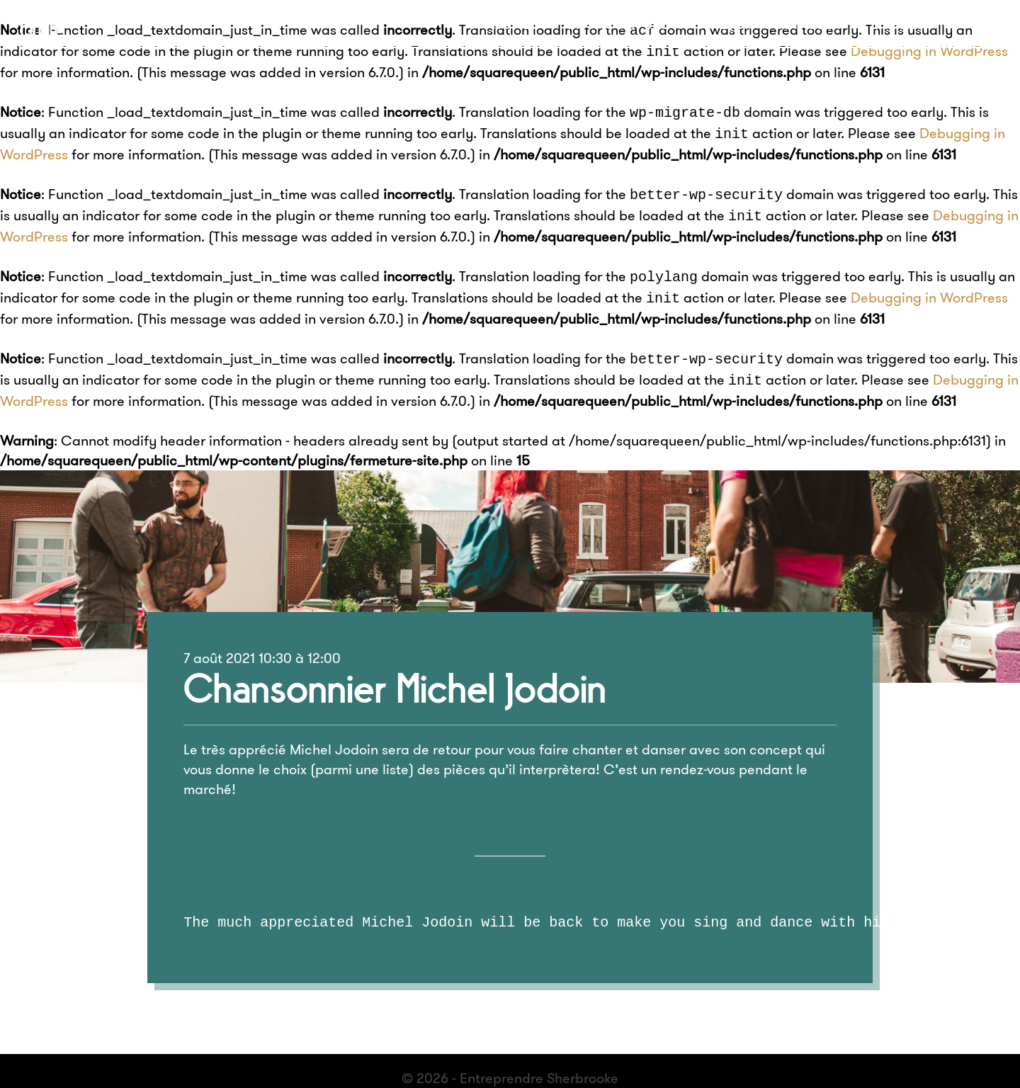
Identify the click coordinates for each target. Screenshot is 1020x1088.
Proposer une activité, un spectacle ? (704, 24)
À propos (505, 24)
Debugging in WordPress (929, 49)
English (898, 24)
